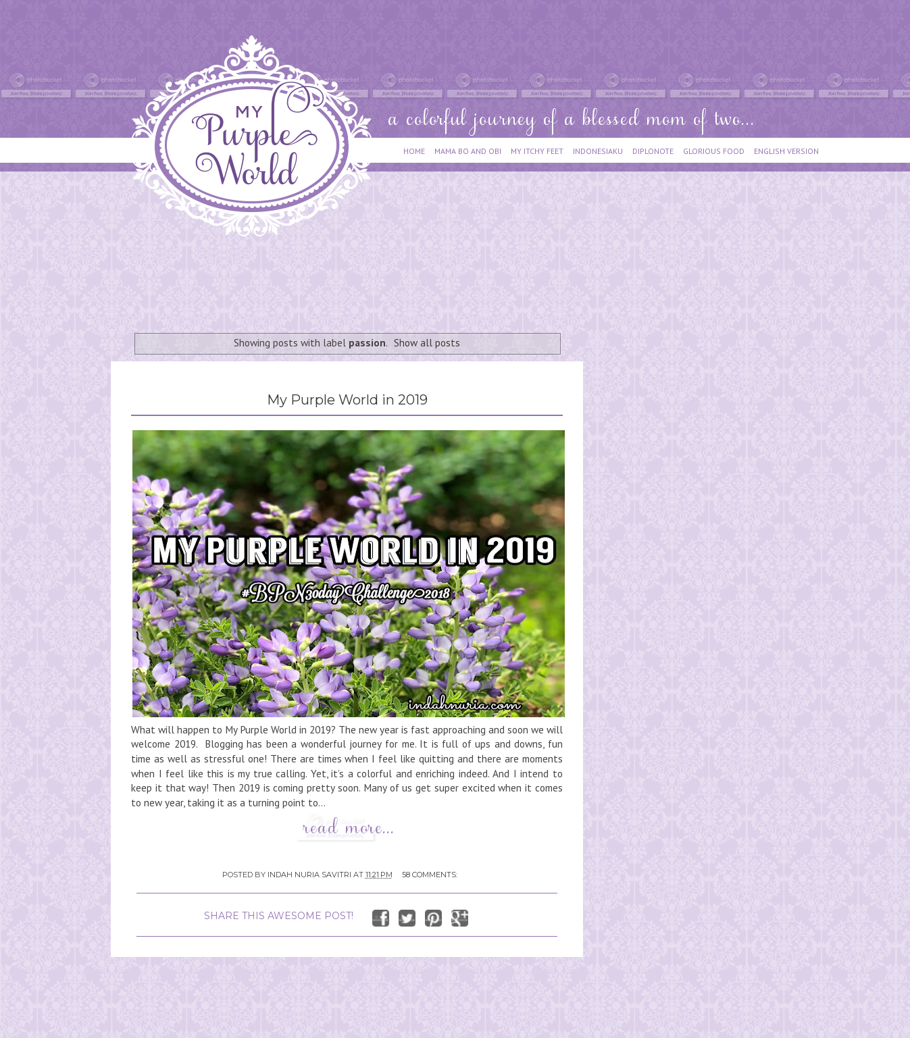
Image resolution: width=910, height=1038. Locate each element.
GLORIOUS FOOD (713, 151)
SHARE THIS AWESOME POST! (278, 916)
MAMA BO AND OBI (467, 151)
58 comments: (429, 874)
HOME (414, 151)
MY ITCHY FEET (537, 151)
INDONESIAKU (598, 151)
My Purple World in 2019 (347, 400)
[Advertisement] (357, 278)
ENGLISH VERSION (786, 151)
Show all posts (427, 342)
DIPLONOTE (653, 151)
